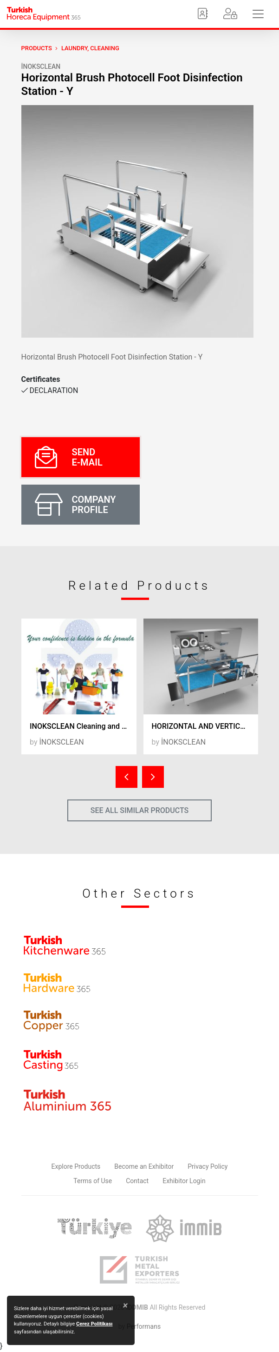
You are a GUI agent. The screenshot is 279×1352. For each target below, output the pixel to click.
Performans (144, 1326)
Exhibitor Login (183, 1181)
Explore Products (76, 1166)
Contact (137, 1181)
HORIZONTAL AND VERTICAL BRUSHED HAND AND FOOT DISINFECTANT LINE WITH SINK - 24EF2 (205, 726)
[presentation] (126, 777)
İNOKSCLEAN (41, 66)
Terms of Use (92, 1181)
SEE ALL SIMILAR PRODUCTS (140, 810)
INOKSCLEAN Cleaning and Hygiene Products (83, 726)
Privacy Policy (207, 1166)
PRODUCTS (36, 48)
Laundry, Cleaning (90, 48)
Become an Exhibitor (144, 1166)
